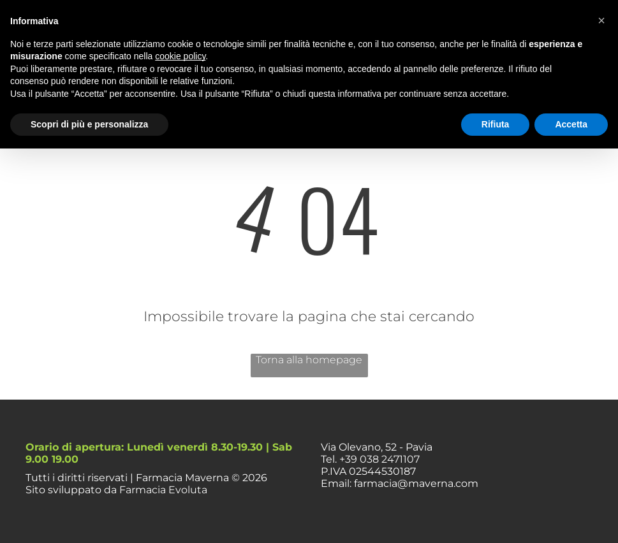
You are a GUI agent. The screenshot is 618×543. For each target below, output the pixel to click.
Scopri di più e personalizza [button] (89, 124)
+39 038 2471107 (379, 459)
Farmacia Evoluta (163, 490)
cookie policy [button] (180, 56)
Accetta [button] (571, 124)
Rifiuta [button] (496, 124)
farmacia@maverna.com (416, 483)
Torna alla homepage (309, 360)
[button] (601, 20)
